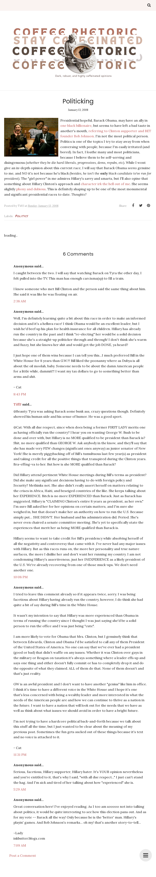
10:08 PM (20, 577)
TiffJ (17, 404)
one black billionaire (76, 125)
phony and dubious (31, 189)
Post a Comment (22, 855)
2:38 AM (19, 301)
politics (21, 215)
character (89, 184)
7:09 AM (19, 845)
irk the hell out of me (114, 184)
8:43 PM (19, 394)
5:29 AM (19, 789)
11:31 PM (19, 755)
